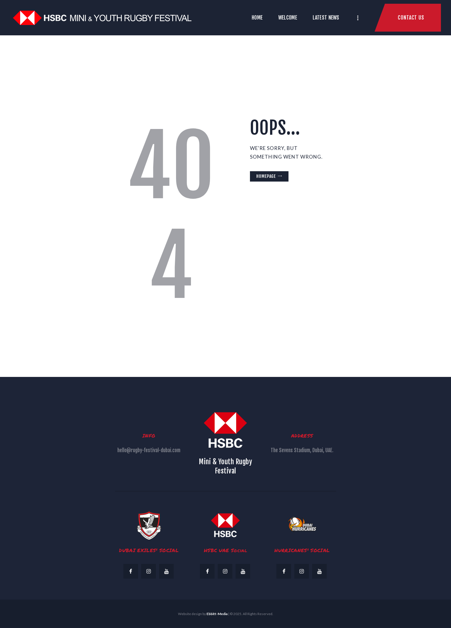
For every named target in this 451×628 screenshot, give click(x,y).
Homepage (266, 176)
